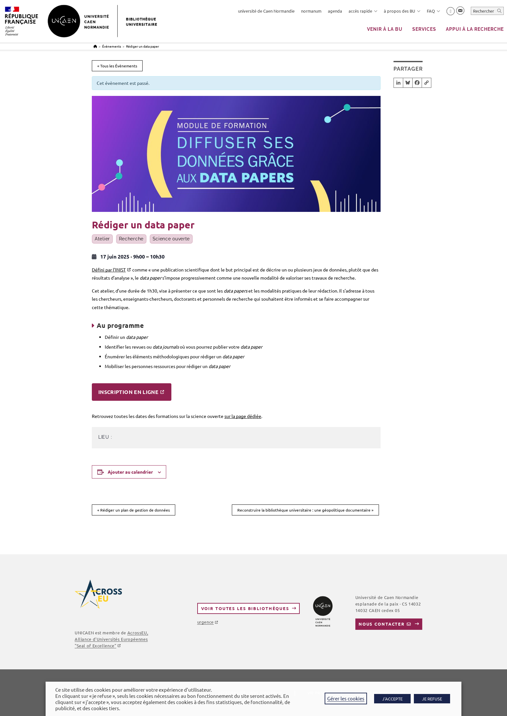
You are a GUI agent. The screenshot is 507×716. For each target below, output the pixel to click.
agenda (335, 11)
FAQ (433, 11)
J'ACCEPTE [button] (392, 698)
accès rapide (363, 11)
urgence (205, 622)
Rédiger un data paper (142, 46)
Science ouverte (171, 239)
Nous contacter (382, 624)
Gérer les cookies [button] (345, 698)
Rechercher (483, 11)
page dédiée (248, 416)
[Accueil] (95, 46)
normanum (311, 11)
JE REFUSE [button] (432, 698)
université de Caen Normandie (266, 11)
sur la (229, 416)
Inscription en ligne (128, 391)
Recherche (131, 239)
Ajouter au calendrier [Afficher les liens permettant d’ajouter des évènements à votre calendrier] (130, 472)
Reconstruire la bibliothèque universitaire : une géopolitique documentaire (305, 510)
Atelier (102, 239)
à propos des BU (402, 11)
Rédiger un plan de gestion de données (133, 510)
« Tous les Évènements (117, 65)
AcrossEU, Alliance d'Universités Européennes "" (111, 639)
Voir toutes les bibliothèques (245, 608)
